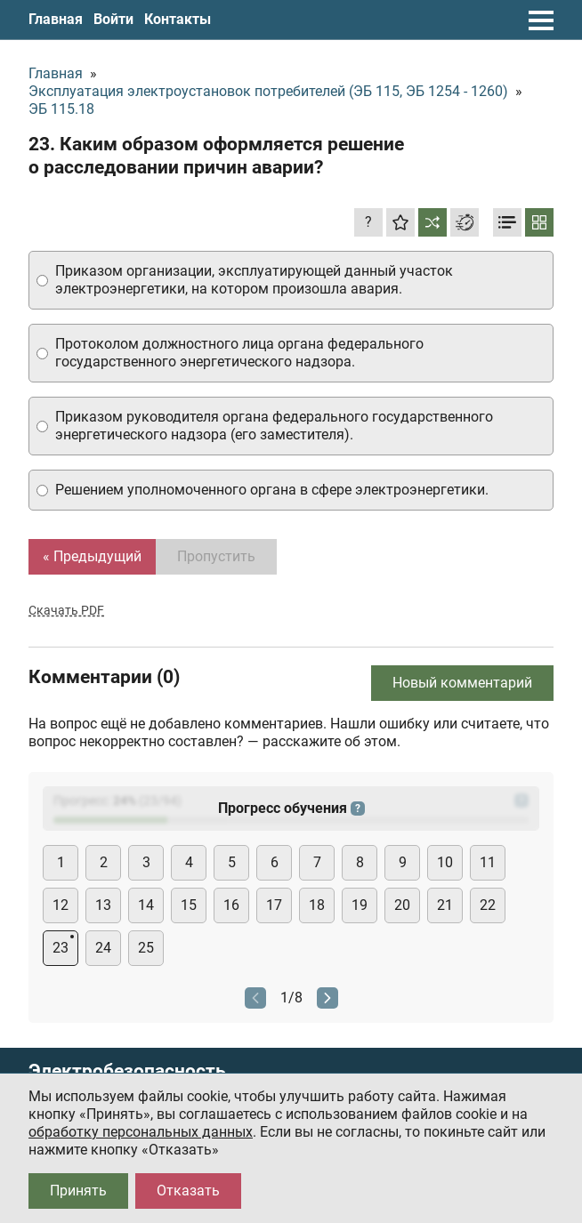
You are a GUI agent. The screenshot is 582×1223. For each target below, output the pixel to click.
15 (189, 905)
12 (61, 905)
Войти (113, 19)
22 (488, 905)
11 (488, 862)
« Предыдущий (92, 556)
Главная (55, 19)
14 (146, 905)
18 (317, 905)
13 (103, 905)
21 (445, 905)
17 (274, 905)
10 (445, 862)
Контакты (177, 19)
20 (402, 905)
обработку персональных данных (140, 1131)
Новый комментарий (462, 682)
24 (103, 947)
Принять (78, 1190)
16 (231, 905)
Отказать (188, 1190)
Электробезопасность (127, 1071)
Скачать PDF (66, 610)
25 (146, 947)
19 (360, 905)
